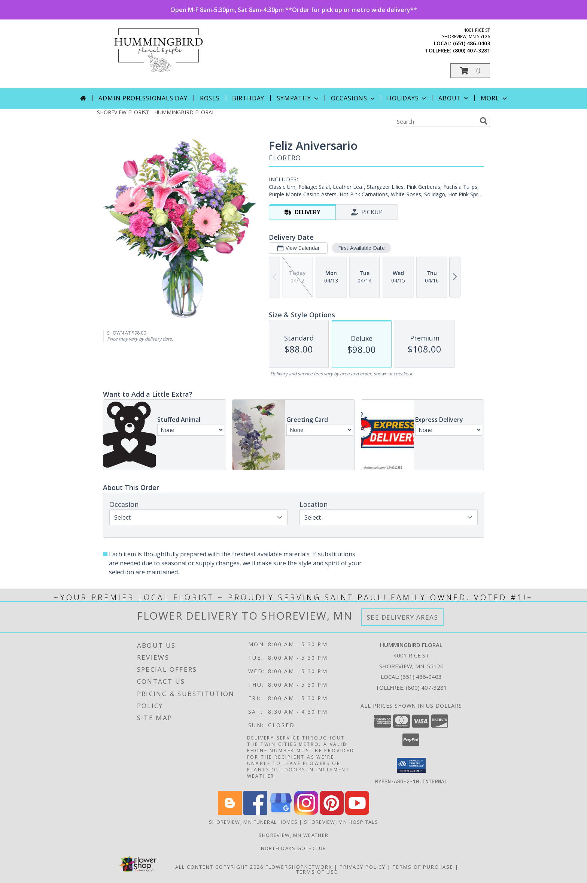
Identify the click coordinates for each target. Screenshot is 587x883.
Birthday (248, 98)
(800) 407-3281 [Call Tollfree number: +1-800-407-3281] (426, 687)
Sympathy (298, 98)
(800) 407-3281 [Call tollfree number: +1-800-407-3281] (471, 50)
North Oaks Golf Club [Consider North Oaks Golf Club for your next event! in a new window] (293, 847)
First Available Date (361, 247)
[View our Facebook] (255, 812)
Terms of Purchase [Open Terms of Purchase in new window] (423, 866)
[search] (484, 121)
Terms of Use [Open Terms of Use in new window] (317, 871)
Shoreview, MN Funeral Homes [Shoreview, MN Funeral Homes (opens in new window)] (253, 821)
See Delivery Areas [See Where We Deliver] (402, 617)
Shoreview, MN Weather (293, 834)
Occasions (353, 98)
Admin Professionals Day (142, 98)
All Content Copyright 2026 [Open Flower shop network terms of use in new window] (219, 866)
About (454, 98)
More (494, 98)
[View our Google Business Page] (281, 812)
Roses (210, 98)
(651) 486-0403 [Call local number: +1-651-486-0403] (471, 43)
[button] (470, 70)
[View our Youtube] (357, 812)
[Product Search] (436, 121)
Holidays (407, 98)
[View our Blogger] (230, 812)
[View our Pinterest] (332, 812)
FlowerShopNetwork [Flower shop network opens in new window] (298, 866)
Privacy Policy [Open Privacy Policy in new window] (363, 866)
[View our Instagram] (306, 812)
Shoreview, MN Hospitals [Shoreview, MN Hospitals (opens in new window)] (341, 821)
